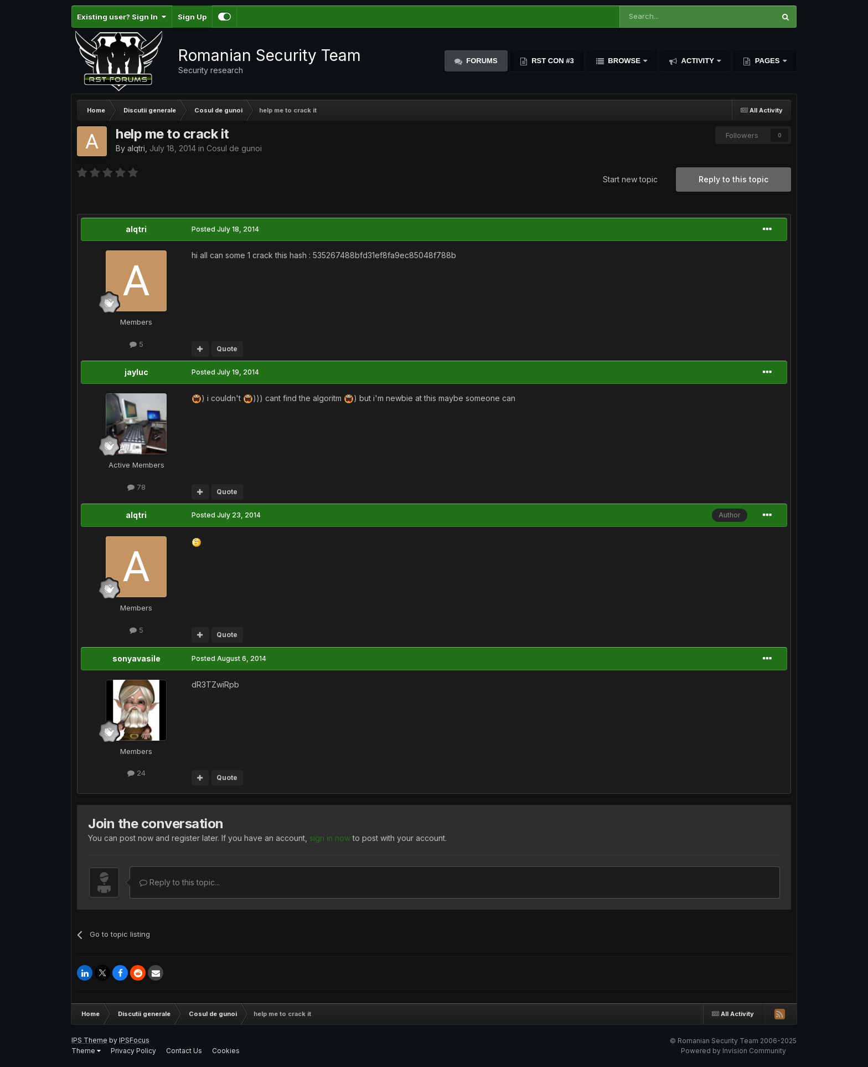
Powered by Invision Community (733, 1051)
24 (136, 772)
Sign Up (192, 16)
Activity (697, 61)
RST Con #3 (552, 61)
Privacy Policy (133, 1051)
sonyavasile (136, 658)
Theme (86, 1051)
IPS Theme (89, 1040)
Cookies (226, 1051)
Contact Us (184, 1051)
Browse (624, 61)
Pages (767, 61)
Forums (481, 61)
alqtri (136, 148)
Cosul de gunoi (234, 148)
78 (136, 487)
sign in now (329, 838)
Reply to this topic (733, 179)
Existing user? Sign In (121, 17)
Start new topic (630, 179)
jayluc (136, 372)
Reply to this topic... (180, 882)
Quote (226, 349)
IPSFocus (134, 1040)
